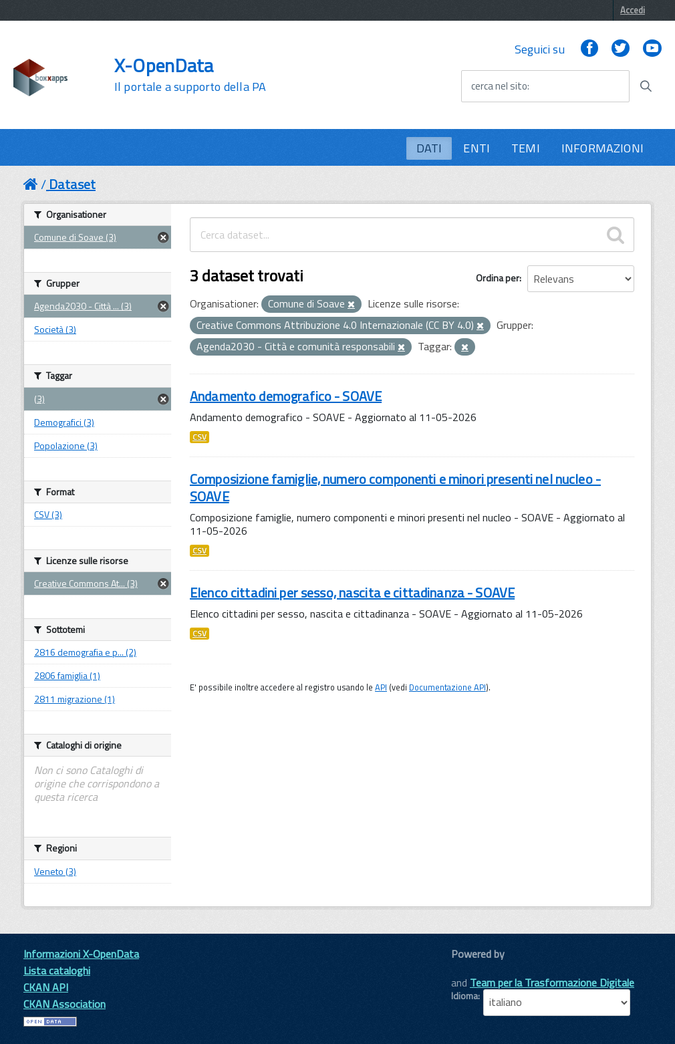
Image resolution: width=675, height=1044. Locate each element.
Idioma (464, 996)
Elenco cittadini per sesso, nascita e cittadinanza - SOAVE (352, 592)
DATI (429, 148)
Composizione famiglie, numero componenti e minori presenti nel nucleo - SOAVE (395, 488)
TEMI (525, 148)
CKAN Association (64, 1004)
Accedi (632, 10)
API (381, 687)
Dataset (72, 184)
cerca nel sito (499, 86)
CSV (199, 437)
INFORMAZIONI (602, 148)
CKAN (474, 969)
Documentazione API (447, 687)
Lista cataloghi (56, 970)
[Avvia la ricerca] (646, 86)
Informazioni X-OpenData (81, 954)
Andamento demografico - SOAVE (286, 396)
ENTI (476, 148)
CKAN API (45, 987)
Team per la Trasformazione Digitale (552, 982)
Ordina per (497, 278)
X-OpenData (190, 75)
